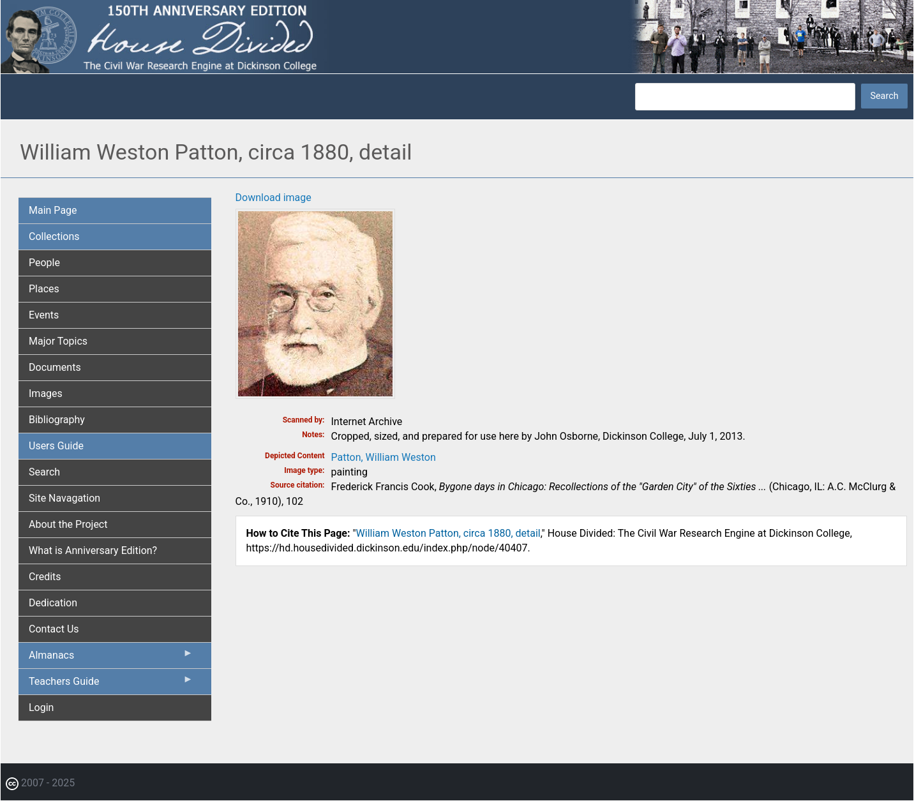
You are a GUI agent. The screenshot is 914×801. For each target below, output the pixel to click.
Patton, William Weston (383, 457)
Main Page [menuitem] (53, 210)
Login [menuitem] (41, 707)
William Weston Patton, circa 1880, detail (448, 533)
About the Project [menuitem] (68, 524)
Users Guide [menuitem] (56, 446)
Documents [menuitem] (55, 367)
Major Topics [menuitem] (58, 341)
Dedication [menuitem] (53, 603)
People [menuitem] (44, 263)
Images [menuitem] (46, 393)
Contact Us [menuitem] (54, 629)
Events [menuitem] (44, 315)
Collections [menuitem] (54, 236)
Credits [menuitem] (45, 577)
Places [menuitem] (44, 289)
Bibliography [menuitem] (57, 420)
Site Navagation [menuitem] (64, 498)
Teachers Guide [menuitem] (111, 684)
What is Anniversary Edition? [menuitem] (93, 550)
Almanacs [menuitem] (111, 658)
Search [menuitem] (44, 472)
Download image (273, 197)
